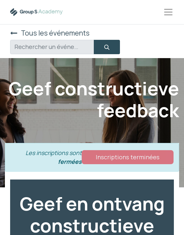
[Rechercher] (107, 47)
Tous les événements (50, 33)
